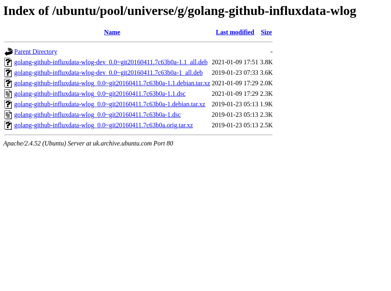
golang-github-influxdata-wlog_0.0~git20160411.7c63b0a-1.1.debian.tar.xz (112, 83)
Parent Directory (35, 51)
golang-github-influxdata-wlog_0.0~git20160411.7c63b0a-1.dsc (97, 114)
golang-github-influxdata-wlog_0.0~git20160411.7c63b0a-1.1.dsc (100, 93)
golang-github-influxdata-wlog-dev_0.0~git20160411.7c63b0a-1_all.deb (108, 72)
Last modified (235, 32)
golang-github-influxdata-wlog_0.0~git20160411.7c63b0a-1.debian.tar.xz (109, 104)
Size (266, 32)
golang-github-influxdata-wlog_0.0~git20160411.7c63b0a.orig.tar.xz (103, 125)
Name (112, 32)
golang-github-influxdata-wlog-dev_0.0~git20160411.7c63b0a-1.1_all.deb (110, 62)
